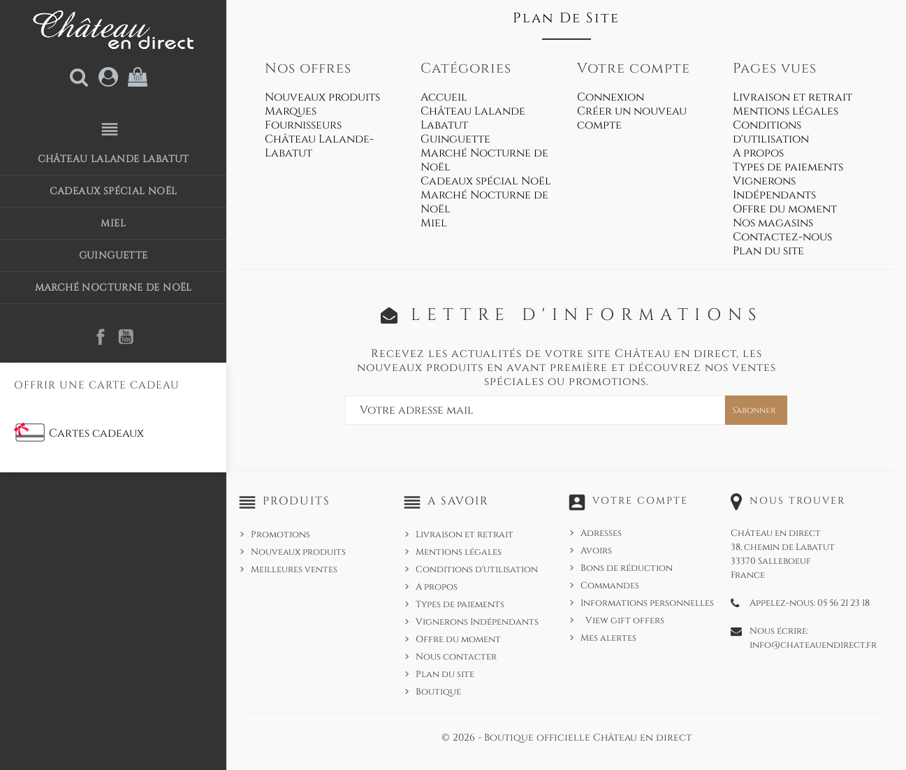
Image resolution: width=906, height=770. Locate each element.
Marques (290, 111)
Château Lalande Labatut (113, 159)
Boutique (438, 691)
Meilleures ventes (294, 569)
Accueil (444, 97)
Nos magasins (773, 223)
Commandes (609, 585)
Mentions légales (785, 111)
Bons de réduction (626, 568)
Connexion (610, 97)
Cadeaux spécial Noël (113, 191)
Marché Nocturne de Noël (113, 287)
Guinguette (113, 255)
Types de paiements (788, 167)
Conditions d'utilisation (771, 132)
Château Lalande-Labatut (319, 146)
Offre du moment (785, 209)
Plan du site (768, 251)
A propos (758, 153)
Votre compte (640, 500)
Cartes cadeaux (96, 433)
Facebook (100, 337)
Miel (113, 223)
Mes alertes (608, 638)
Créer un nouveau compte (632, 118)
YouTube (126, 337)
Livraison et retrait (792, 97)
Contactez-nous (782, 237)
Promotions (280, 534)
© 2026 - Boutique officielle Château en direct (566, 737)
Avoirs (596, 550)
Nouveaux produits (322, 97)
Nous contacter (456, 657)
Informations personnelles (647, 603)
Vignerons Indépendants (774, 188)
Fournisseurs (303, 125)
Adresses (601, 533)
